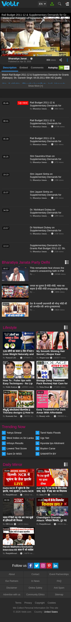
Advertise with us (11, 594)
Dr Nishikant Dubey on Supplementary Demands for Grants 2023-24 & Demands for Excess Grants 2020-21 (47, 232)
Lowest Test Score (17, 448)
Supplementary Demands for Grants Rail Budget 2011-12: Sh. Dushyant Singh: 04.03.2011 (48, 248)
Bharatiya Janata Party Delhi (25, 58)
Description (10, 67)
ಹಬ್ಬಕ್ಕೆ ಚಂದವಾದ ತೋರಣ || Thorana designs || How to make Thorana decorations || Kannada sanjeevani (18, 414)
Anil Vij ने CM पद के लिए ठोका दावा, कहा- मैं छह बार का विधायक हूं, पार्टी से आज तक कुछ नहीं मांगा (52, 491)
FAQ (59, 581)
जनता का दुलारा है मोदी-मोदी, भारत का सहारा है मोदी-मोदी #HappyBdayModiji (49, 287)
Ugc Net (44, 438)
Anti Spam (59, 587)
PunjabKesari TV (13, 494)
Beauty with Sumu (47, 416)
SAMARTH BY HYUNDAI (48, 454)
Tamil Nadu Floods (50, 432)
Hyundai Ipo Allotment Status (52, 443)
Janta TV (43, 494)
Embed (24, 67)
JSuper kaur (44, 357)
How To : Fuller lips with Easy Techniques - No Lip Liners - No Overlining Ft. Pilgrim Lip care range (18, 385)
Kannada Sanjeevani (14, 416)
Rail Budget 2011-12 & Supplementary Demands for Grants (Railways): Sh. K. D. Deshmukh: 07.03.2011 (45, 107)
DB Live (9, 524)
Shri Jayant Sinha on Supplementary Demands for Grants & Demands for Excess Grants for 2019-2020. (46, 196)
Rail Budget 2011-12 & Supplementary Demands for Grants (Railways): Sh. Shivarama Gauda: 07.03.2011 (48, 143)
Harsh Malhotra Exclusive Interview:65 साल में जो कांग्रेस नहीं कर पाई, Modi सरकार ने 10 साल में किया (18, 551)
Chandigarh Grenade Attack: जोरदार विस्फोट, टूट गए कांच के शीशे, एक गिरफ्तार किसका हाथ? (52, 522)
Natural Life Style (13, 357)
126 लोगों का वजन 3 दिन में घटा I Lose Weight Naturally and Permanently (18, 354)
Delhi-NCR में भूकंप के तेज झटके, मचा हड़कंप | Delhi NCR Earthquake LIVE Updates (18, 491)
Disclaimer (11, 587)
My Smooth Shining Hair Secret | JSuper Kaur (51, 353)
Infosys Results (15, 443)
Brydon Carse (47, 448)
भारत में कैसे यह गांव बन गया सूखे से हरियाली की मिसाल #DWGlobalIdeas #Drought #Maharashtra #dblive (18, 522)
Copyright (39, 603)
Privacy (28, 603)
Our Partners (11, 581)
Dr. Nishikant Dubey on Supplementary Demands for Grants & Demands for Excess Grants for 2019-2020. (46, 214)
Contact (35, 574)
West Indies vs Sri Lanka (20, 438)
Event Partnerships (59, 574)
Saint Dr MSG (14, 453)
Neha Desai (44, 387)
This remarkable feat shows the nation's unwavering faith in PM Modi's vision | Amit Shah (47, 270)
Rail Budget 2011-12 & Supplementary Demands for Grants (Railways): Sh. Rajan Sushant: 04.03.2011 (46, 125)
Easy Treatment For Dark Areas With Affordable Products (51, 412)
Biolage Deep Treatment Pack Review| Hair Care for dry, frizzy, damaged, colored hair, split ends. (52, 385)
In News (35, 581)
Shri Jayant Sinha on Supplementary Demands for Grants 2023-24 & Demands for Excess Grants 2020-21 (47, 178)
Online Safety (35, 587)
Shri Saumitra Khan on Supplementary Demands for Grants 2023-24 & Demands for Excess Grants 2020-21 (47, 160)
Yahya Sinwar (14, 432)
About (12, 574)
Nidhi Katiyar (11, 387)
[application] (35, 36)
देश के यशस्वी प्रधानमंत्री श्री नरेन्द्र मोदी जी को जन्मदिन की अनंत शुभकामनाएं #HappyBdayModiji (48, 306)
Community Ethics (35, 594)
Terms (18, 603)
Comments (37, 67)
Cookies (52, 603)
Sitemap (59, 594)
